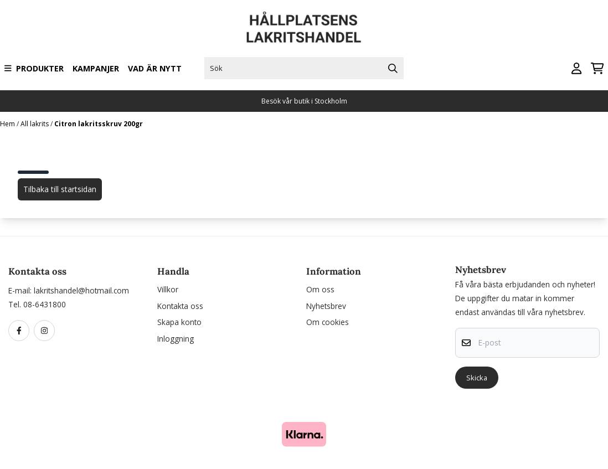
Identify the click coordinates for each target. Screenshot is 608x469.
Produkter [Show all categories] (34, 68)
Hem (8, 123)
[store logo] (304, 27)
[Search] (393, 68)
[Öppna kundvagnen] (597, 68)
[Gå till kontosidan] (576, 68)
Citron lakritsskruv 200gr (98, 123)
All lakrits (35, 123)
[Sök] (304, 68)
